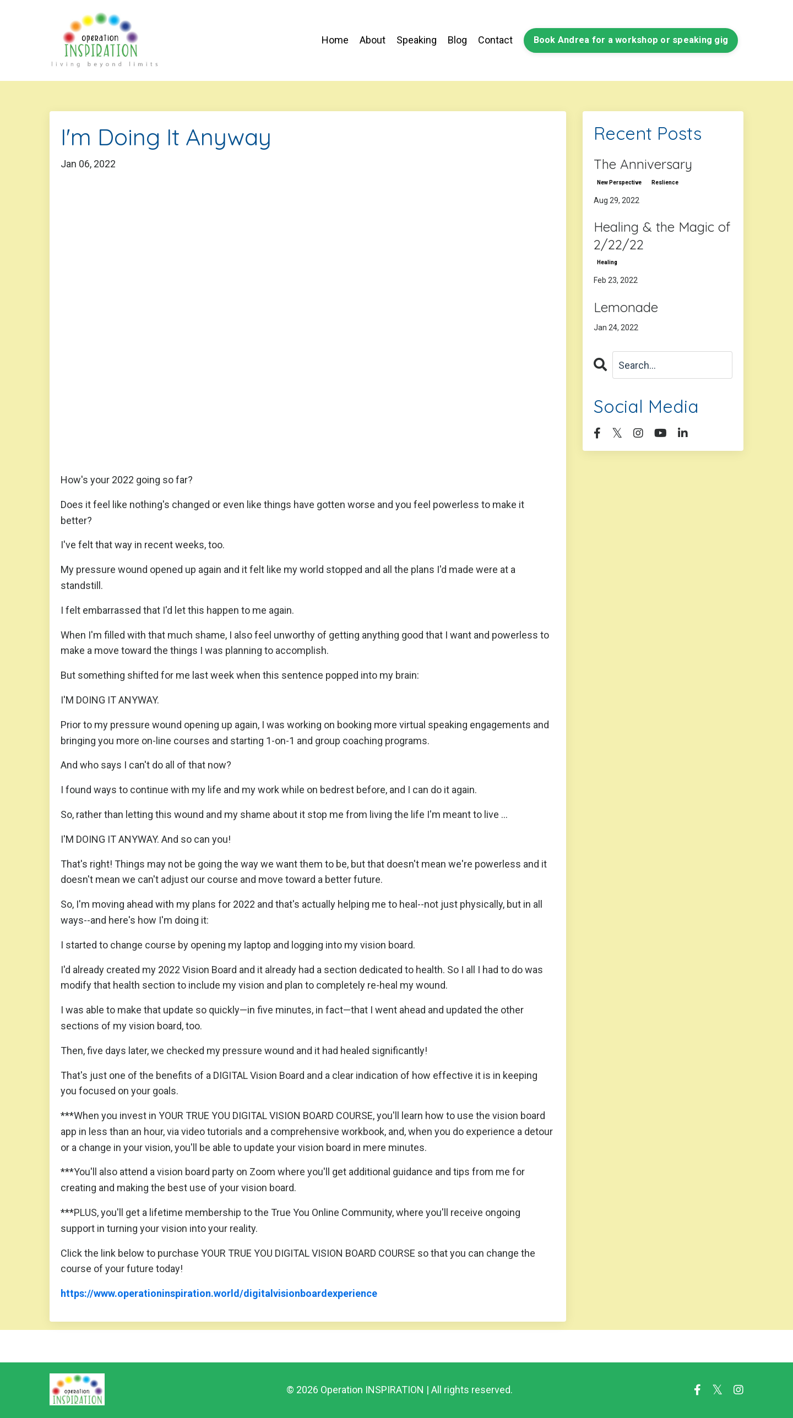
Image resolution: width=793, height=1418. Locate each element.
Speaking (417, 40)
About (372, 40)
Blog (457, 40)
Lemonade (626, 307)
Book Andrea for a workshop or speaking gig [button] (631, 40)
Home (335, 40)
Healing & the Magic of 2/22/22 (662, 235)
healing (607, 262)
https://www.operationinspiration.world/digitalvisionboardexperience (219, 1293)
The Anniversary (643, 164)
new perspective (619, 182)
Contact (495, 40)
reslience (664, 182)
